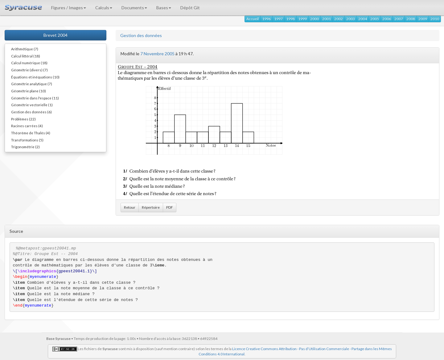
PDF (169, 207)
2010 (434, 18)
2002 (338, 18)
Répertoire (151, 207)
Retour (129, 207)
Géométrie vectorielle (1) (32, 105)
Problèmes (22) (23, 119)
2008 (410, 18)
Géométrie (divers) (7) (29, 70)
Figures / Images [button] (68, 7)
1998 (290, 18)
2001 (326, 18)
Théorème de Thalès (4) (30, 133)
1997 (278, 18)
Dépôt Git (190, 7)
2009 (422, 18)
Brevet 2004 (55, 35)
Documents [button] (134, 7)
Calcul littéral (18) (25, 56)
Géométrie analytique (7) (31, 84)
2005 (374, 18)
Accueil (252, 18)
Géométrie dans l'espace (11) (35, 98)
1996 (266, 18)
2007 (398, 18)
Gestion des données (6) (31, 112)
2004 (362, 18)
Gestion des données (141, 35)
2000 (314, 18)
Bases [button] (163, 7)
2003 (350, 18)
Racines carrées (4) (27, 125)
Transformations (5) (27, 140)
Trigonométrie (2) (25, 146)
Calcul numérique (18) (29, 63)
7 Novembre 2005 (157, 53)
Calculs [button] (103, 7)
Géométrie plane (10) (28, 91)
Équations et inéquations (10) (35, 77)
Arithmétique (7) (24, 49)
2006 (386, 18)
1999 (302, 18)
